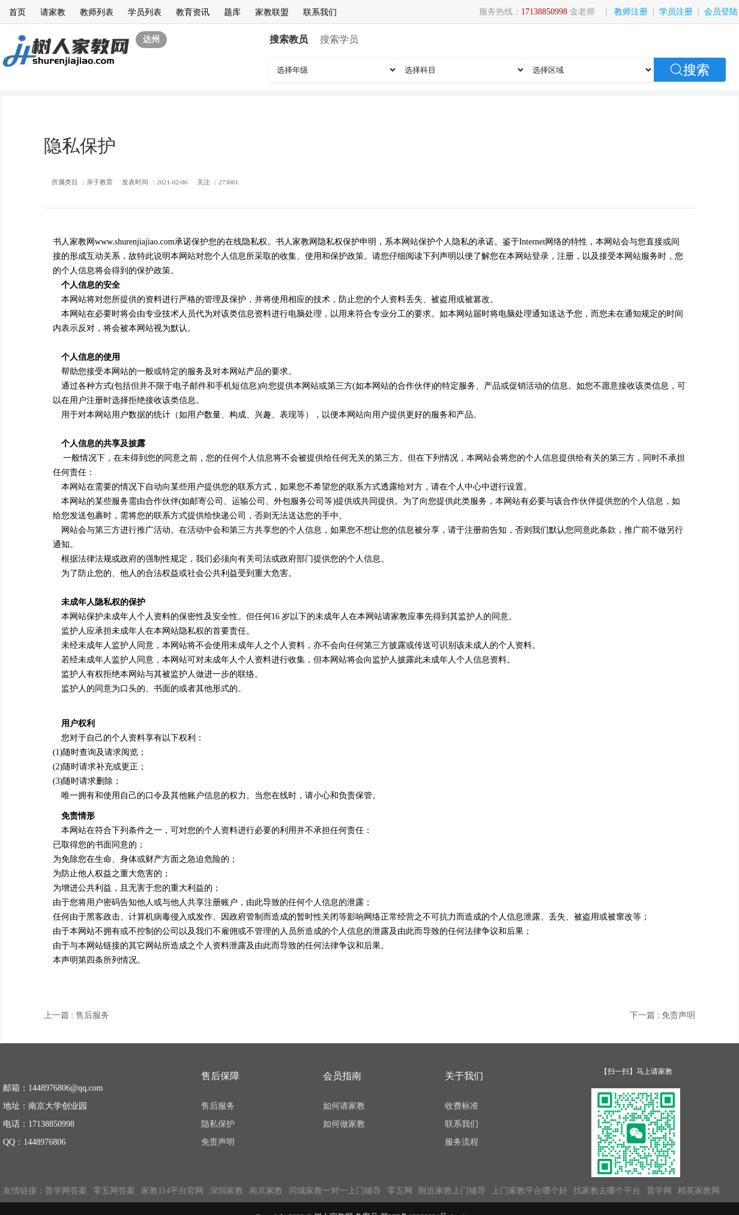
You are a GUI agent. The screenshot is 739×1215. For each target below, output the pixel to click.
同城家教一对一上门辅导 (335, 1190)
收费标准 (461, 1105)
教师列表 (96, 12)
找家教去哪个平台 (607, 1190)
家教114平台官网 (172, 1190)
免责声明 (218, 1142)
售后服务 (218, 1105)
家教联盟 (272, 12)
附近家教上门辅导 (452, 1190)
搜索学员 (339, 39)
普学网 (659, 1190)
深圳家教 (226, 1190)
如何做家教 (344, 1124)
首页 (17, 12)
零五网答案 (114, 1190)
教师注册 (631, 11)
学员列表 (144, 12)
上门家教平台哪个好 (529, 1190)
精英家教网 (699, 1190)
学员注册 (676, 11)
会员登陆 (721, 11)
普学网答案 (66, 1190)
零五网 (399, 1190)
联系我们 (320, 12)
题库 (232, 12)
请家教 (52, 12)
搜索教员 (289, 39)
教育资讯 (193, 12)
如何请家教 (344, 1105)
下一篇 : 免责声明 (662, 1015)
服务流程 (461, 1142)
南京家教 (266, 1190)
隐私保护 (218, 1124)
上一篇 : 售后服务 (76, 1015)
